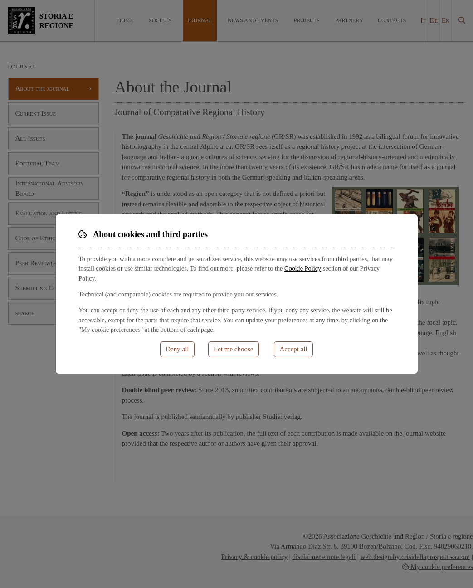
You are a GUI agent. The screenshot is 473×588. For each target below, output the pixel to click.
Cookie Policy (302, 268)
